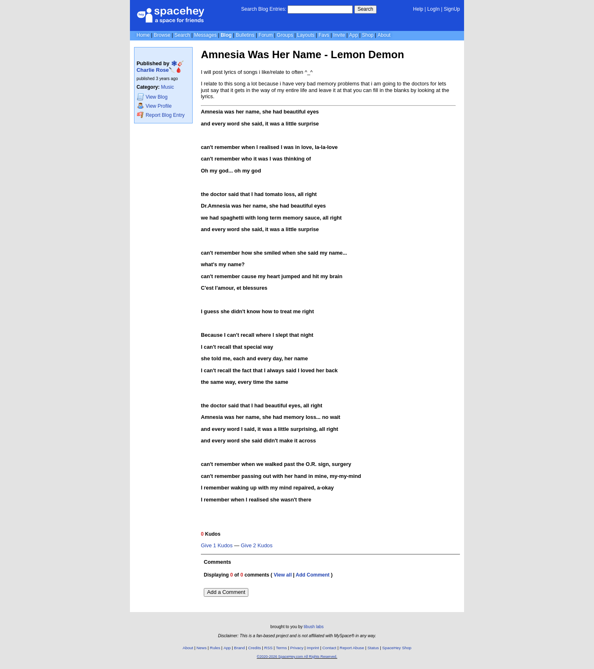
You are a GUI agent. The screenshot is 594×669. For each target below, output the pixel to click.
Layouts (305, 35)
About (383, 35)
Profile (154, 105)
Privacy (296, 647)
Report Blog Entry (160, 114)
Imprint (313, 647)
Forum (266, 35)
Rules (215, 647)
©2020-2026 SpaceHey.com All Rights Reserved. (297, 657)
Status (373, 647)
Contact (330, 647)
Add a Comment (226, 592)
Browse (162, 35)
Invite (339, 35)
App (353, 35)
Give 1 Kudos (217, 545)
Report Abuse (351, 647)
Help (418, 9)
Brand (239, 647)
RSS (268, 647)
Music (167, 87)
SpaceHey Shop (397, 647)
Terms (281, 647)
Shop (367, 35)
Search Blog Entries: (263, 9)
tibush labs (313, 626)
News (201, 647)
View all (282, 575)
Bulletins (245, 35)
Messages (205, 35)
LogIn (433, 9)
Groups (285, 35)
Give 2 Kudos (257, 545)
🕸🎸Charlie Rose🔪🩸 (160, 66)
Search (365, 9)
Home (143, 35)
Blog (226, 35)
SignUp (452, 9)
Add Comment (313, 575)
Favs (323, 35)
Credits (254, 647)
